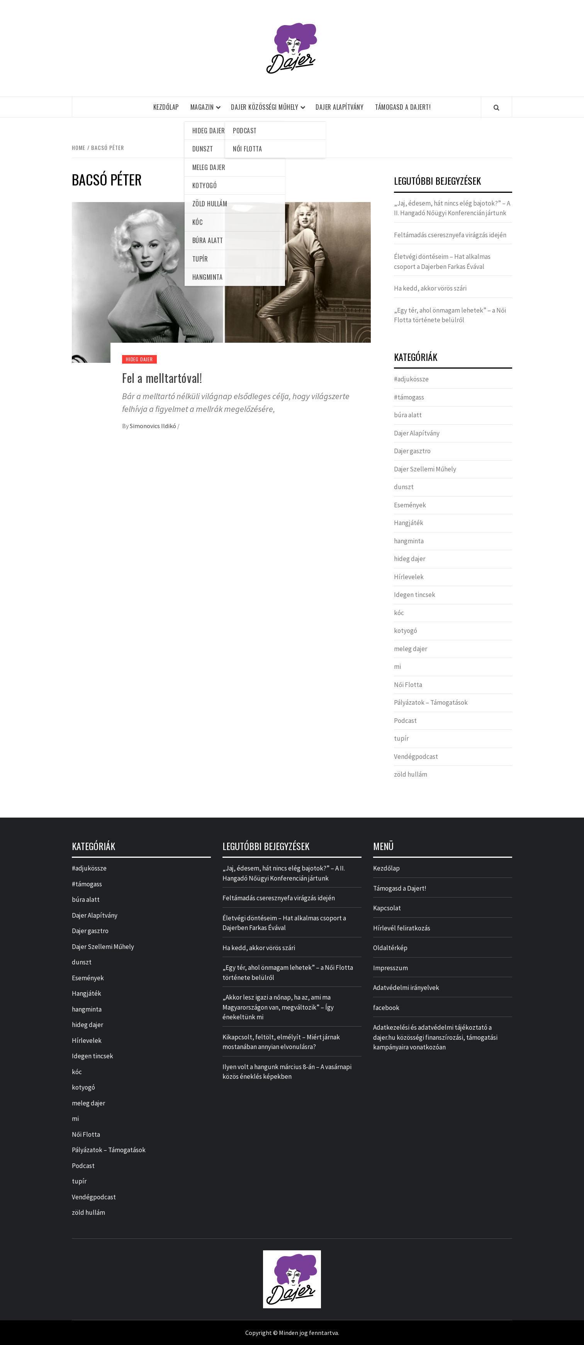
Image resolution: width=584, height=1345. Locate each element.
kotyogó (405, 630)
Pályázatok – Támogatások (431, 702)
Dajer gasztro (412, 451)
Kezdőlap (166, 107)
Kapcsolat (387, 908)
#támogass (409, 397)
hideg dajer (139, 359)
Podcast (405, 720)
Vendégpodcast (416, 756)
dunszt (404, 487)
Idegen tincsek (414, 594)
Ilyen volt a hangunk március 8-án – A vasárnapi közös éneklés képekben (286, 1072)
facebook (386, 1007)
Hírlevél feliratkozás (401, 928)
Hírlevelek (409, 577)
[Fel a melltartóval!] (221, 282)
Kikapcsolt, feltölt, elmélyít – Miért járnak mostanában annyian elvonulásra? (281, 1042)
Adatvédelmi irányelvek (406, 987)
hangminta (409, 541)
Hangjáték (408, 523)
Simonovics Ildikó (153, 426)
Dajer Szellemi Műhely (425, 469)
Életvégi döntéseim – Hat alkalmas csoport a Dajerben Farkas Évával (442, 261)
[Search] (496, 107)
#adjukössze (411, 379)
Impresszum (390, 968)
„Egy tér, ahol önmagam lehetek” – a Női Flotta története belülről (450, 315)
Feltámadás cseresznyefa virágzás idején (450, 235)
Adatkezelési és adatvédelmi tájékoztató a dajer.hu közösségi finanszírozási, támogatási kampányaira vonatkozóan (435, 1037)
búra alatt (408, 415)
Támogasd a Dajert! (403, 107)
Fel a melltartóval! (162, 377)
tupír (401, 738)
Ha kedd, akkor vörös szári (430, 288)
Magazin (202, 107)
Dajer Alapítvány (339, 107)
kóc (399, 613)
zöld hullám (410, 774)
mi (397, 666)
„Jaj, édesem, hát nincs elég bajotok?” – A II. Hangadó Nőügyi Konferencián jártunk (452, 208)
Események (410, 505)
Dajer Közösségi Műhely (264, 107)
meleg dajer (410, 648)
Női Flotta (408, 684)
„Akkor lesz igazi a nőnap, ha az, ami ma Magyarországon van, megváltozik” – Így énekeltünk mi (278, 1007)
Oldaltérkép (390, 948)
